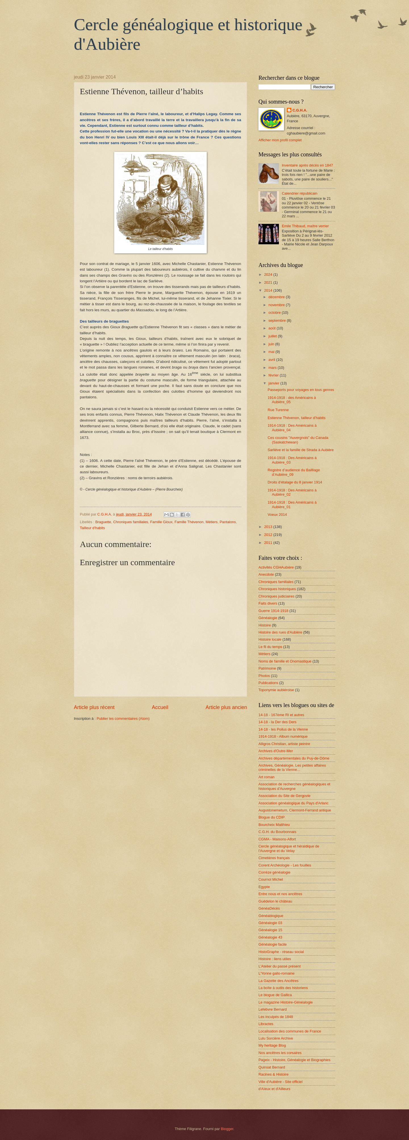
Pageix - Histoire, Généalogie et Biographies (294, 1060)
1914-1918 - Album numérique (283, 736)
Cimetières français (274, 858)
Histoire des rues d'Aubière (280, 632)
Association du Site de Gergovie (284, 796)
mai (271, 352)
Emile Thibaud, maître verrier (305, 226)
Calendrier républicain (299, 193)
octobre (275, 312)
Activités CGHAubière (276, 567)
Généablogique (270, 916)
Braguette (103, 522)
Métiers (212, 522)
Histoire (264, 625)
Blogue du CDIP (271, 817)
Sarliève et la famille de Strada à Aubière (301, 450)
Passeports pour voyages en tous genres (301, 390)
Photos (264, 676)
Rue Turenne (278, 410)
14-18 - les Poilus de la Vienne (283, 729)
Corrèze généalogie (274, 872)
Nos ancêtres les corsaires (280, 1053)
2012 (268, 535)
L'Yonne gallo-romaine (276, 973)
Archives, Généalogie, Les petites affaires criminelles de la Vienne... (292, 767)
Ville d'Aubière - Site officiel (280, 1082)
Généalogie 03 (270, 923)
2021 (268, 282)
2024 (268, 274)
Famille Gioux (161, 522)
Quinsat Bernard (271, 1067)
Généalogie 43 (270, 937)
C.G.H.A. (300, 110)
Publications (268, 683)
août (272, 328)
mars (272, 367)
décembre (277, 297)
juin (271, 344)
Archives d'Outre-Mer (275, 751)
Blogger (227, 1129)
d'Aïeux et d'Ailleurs (274, 1089)
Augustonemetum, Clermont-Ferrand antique (294, 810)
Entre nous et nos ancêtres (280, 894)
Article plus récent (94, 707)
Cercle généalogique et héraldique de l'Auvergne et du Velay (288, 848)
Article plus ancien (226, 707)
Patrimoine (267, 668)
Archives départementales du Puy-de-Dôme (293, 758)
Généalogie (267, 618)
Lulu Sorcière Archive (275, 1038)
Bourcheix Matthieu (274, 825)
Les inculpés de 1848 (275, 1017)
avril (272, 359)
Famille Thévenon (189, 522)
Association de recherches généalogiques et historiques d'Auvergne (294, 786)
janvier (274, 383)
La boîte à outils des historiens (283, 988)
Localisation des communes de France (289, 1031)
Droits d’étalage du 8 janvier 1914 (295, 482)
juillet (273, 336)
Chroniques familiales (130, 522)
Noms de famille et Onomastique (285, 661)
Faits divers (267, 603)
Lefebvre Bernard (272, 1009)
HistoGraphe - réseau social (281, 952)
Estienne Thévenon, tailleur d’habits (296, 418)
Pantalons (228, 522)
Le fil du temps (270, 647)
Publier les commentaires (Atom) (123, 718)
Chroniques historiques (277, 589)
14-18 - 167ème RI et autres (281, 715)
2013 (268, 527)
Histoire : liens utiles (274, 959)
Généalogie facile (272, 944)
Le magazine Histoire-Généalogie (285, 1002)
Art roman (266, 777)
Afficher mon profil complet (280, 140)
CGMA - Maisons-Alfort (277, 839)
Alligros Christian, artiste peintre (284, 744)
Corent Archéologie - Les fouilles (284, 865)
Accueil (160, 707)
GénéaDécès (269, 908)
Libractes (265, 1024)
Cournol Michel (270, 879)
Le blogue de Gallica (275, 995)
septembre (277, 320)
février (273, 375)
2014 (268, 290)
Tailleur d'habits (92, 528)
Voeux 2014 (277, 514)
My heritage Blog (272, 1045)
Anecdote (266, 574)
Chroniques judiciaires (276, 596)
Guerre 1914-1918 (273, 611)
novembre (277, 305)
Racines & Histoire (273, 1074)
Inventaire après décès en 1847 (307, 165)
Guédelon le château (275, 901)
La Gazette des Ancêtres (278, 981)
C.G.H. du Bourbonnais (277, 832)
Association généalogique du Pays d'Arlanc (293, 803)
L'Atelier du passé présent (279, 966)
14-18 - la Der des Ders (277, 722)
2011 (268, 542)
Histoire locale (269, 639)
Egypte (264, 887)
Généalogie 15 (270, 930)
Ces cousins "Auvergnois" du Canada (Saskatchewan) (298, 440)
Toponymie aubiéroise (276, 690)
